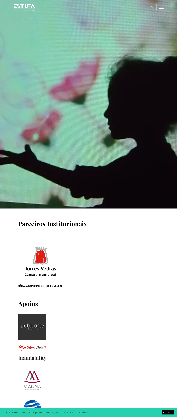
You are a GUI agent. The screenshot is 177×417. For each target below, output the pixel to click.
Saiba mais (83, 412)
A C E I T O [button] (167, 412)
